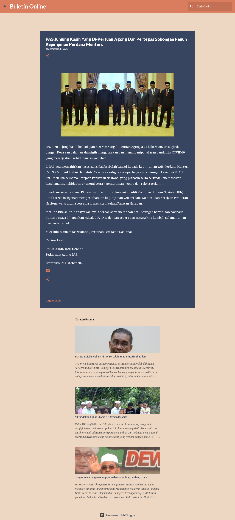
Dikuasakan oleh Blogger (117, 515)
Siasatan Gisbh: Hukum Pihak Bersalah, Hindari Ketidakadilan (110, 356)
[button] (48, 56)
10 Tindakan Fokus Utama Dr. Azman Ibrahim (101, 417)
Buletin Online (28, 6)
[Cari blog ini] (213, 6)
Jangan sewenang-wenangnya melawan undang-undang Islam (111, 477)
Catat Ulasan (53, 300)
